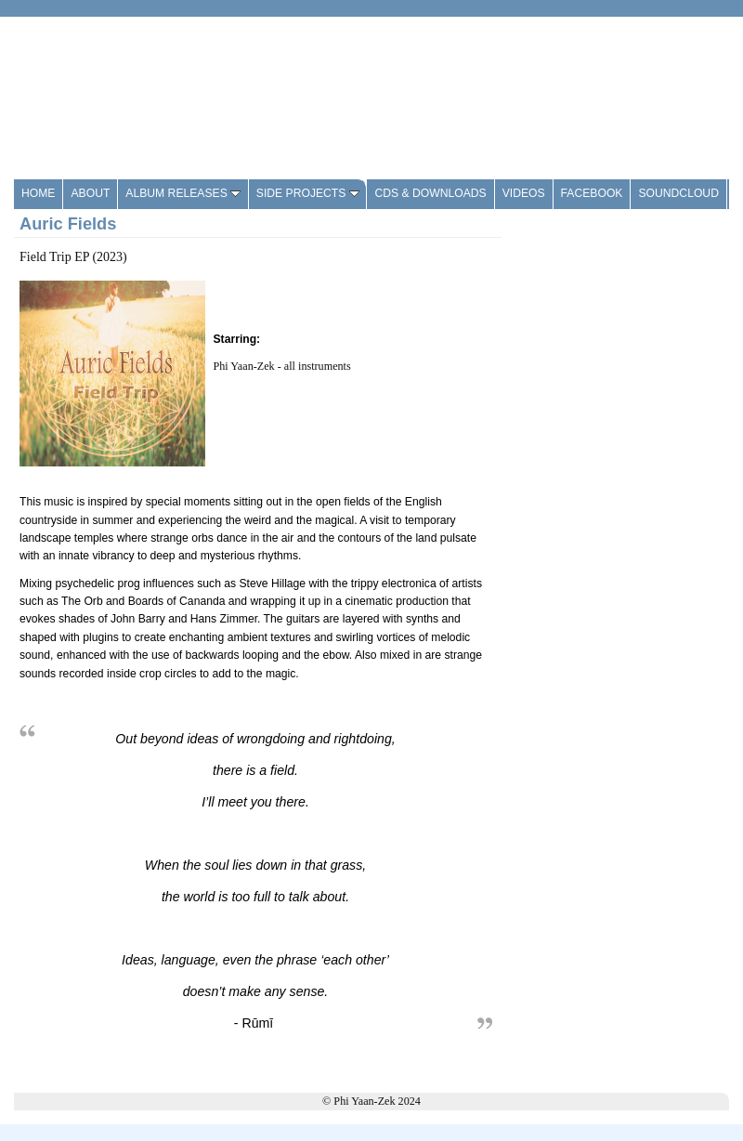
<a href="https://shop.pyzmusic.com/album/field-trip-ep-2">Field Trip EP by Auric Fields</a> (623, 497)
